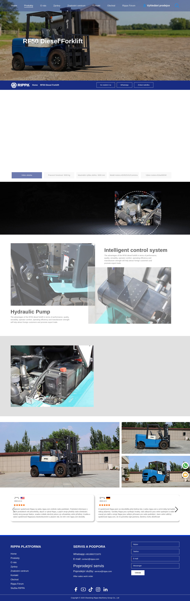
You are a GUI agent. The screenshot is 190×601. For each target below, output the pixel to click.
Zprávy (56, 5)
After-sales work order (83, 576)
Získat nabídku (144, 85)
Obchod (111, 5)
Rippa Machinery (100, 598)
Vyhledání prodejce (158, 5)
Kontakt (96, 5)
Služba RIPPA (18, 588)
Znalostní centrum (76, 5)
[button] (176, 509)
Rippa (15, 546)
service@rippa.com (103, 571)
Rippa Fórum (128, 5)
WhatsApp (125, 85)
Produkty (28, 5)
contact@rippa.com (90, 559)
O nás (43, 5)
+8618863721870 (93, 554)
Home (14, 5)
